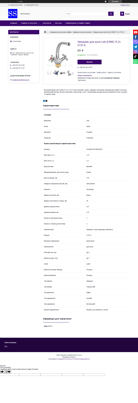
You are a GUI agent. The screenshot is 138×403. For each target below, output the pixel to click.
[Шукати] (111, 14)
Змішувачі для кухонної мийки (60, 32)
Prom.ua (79, 355)
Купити (90, 62)
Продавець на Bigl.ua (69, 357)
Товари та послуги (29, 23)
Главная (13, 23)
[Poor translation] (7, 372)
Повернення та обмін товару (78, 23)
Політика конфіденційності (81, 359)
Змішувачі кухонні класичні (82, 32)
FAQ (5, 346)
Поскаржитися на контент (64, 359)
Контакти (47, 23)
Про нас (58, 23)
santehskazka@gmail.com (20, 80)
